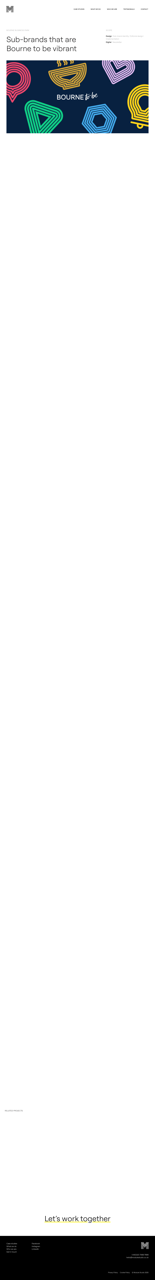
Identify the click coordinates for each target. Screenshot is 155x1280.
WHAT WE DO (96, 9)
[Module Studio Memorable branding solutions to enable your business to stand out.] (9, 9)
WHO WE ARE (112, 9)
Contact (144, 9)
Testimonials (129, 9)
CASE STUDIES (79, 9)
